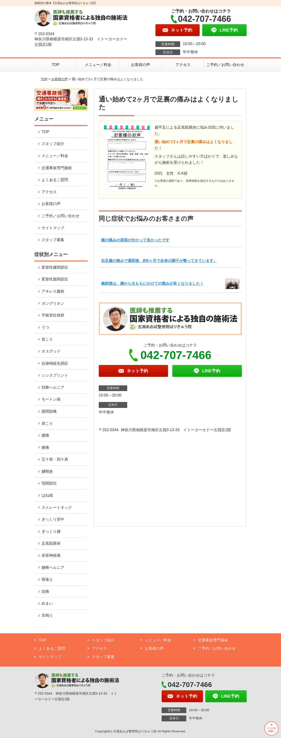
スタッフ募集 (53, 240)
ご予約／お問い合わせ (225, 65)
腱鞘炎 (47, 471)
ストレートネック (57, 507)
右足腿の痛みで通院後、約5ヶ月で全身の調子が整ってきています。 (159, 261)
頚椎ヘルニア (53, 387)
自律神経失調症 (55, 363)
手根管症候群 (53, 315)
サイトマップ (53, 228)
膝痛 (45, 447)
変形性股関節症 (55, 279)
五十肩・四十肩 (55, 459)
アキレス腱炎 (53, 291)
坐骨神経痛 (51, 555)
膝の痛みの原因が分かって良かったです (135, 240)
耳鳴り (47, 615)
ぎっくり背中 (53, 519)
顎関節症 (49, 483)
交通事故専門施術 (57, 168)
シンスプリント (55, 375)
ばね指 (47, 495)
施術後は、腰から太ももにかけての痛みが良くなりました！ (152, 283)
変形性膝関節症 (55, 267)
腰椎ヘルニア (53, 567)
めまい (47, 603)
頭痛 (45, 591)
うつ (45, 327)
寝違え (47, 579)
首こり (47, 339)
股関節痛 (49, 411)
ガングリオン (53, 303)
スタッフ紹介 (53, 144)
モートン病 (51, 399)
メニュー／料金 (98, 65)
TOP (56, 65)
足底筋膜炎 (51, 543)
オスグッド (51, 351)
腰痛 (45, 435)
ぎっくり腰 (51, 531)
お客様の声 (140, 65)
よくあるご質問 (55, 180)
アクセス (183, 65)
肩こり (47, 423)
